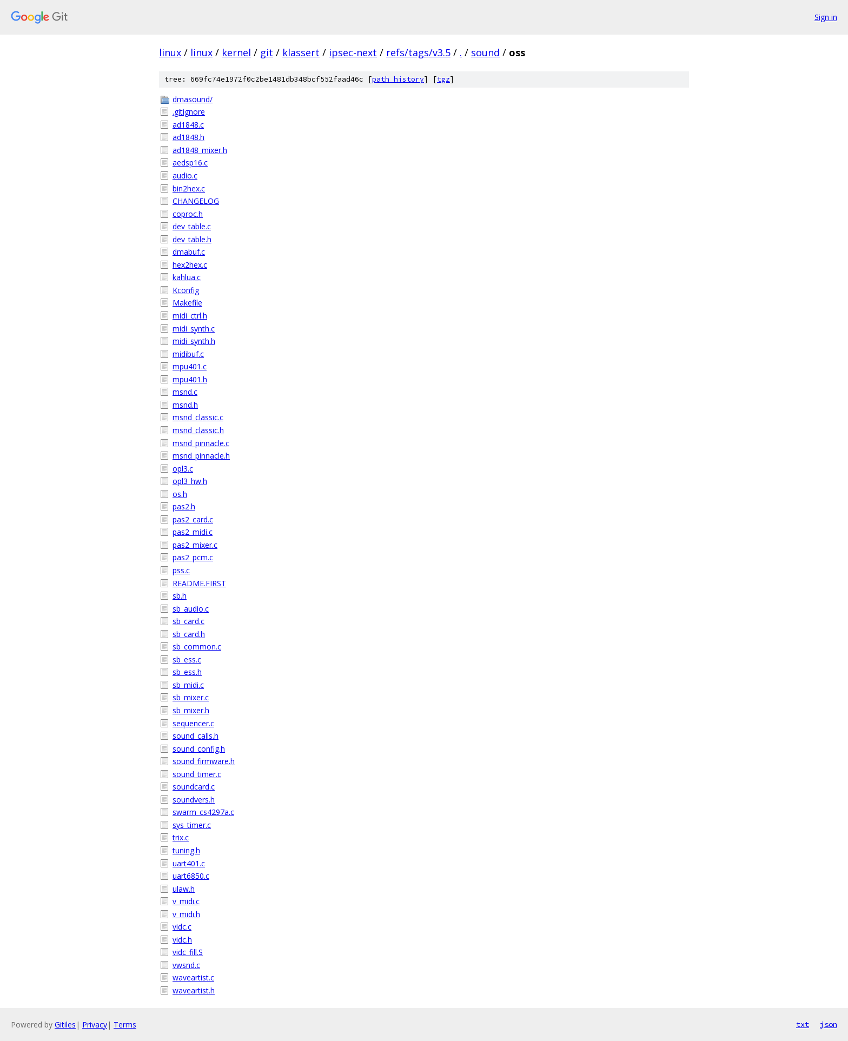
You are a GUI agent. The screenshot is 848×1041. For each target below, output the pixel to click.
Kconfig (186, 290)
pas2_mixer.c (195, 545)
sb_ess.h (187, 672)
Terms (125, 1024)
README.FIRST (199, 583)
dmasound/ (193, 99)
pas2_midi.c (193, 532)
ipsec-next (353, 52)
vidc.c (182, 926)
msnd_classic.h (198, 430)
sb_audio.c (191, 609)
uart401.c (189, 863)
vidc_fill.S (188, 952)
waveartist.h (194, 990)
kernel (236, 52)
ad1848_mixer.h (200, 150)
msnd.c (185, 392)
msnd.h (185, 405)
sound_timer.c (197, 774)
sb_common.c (197, 646)
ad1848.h (188, 137)
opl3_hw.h (190, 481)
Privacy (94, 1024)
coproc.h (188, 214)
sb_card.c (188, 621)
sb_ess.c (187, 659)
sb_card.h (189, 634)
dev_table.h (192, 239)
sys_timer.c (192, 825)
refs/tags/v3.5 (418, 52)
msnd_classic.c (198, 417)
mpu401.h (190, 379)
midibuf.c (188, 354)
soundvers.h (194, 799)
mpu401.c (190, 366)
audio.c (185, 175)
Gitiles (65, 1024)
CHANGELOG (196, 201)
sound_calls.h (195, 736)
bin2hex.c (189, 188)
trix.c (181, 837)
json (828, 1024)
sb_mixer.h (191, 710)
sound (485, 52)
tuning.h (186, 850)
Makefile (187, 302)
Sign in (825, 17)
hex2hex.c (190, 265)
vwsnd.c (186, 965)
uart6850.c (191, 876)
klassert (301, 52)
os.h (180, 494)
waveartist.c (193, 977)
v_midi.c (186, 901)
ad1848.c (188, 125)
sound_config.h (199, 749)
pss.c (181, 570)
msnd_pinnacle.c (201, 443)
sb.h (180, 596)
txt (802, 1024)
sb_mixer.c (191, 697)
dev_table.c (192, 226)
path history (398, 79)
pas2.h (184, 506)
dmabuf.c (189, 252)
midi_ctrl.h (190, 315)
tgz (443, 79)
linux (170, 52)
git (266, 52)
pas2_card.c (193, 519)
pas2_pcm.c (193, 557)
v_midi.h (186, 914)
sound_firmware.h (204, 761)
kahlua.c (187, 277)
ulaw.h (184, 889)
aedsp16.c (190, 162)
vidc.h (182, 939)
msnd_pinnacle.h (201, 455)
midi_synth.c (194, 328)
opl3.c (183, 468)
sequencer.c (193, 723)
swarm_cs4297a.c (203, 812)
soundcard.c (194, 786)
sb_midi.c (188, 685)
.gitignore (189, 112)
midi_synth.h (194, 341)
